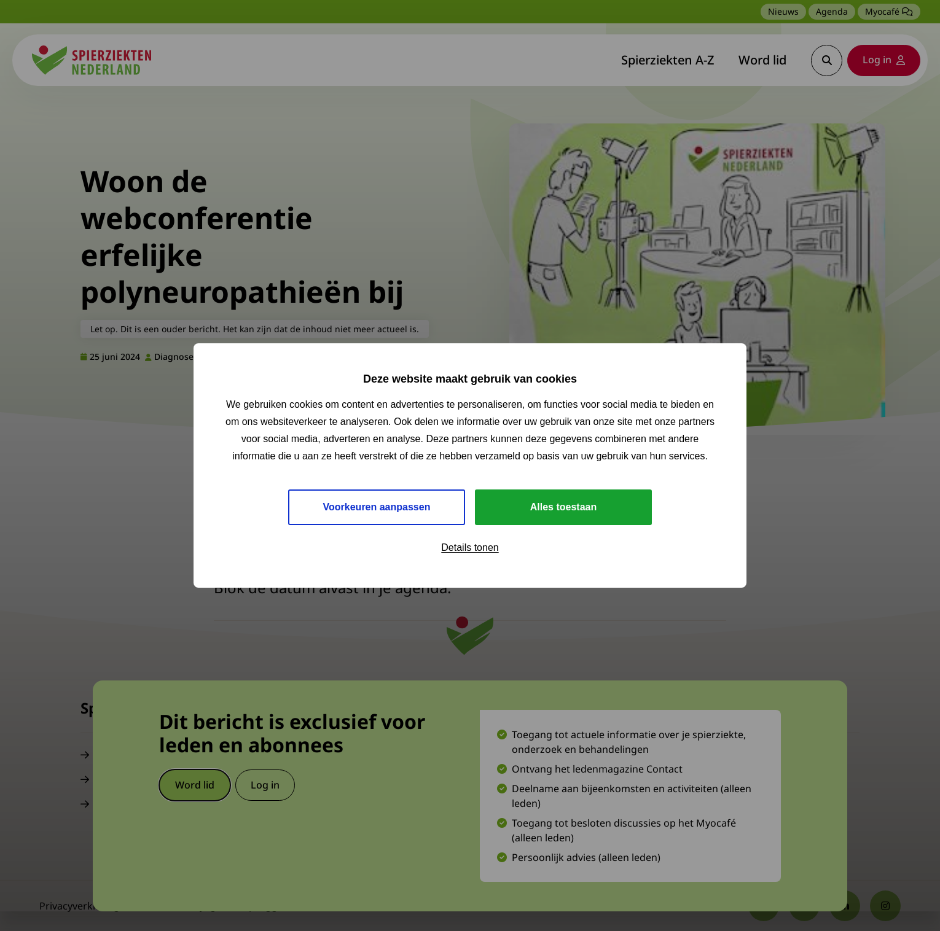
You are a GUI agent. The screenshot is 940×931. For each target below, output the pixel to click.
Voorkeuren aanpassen (377, 507)
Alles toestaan (563, 507)
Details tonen (469, 547)
